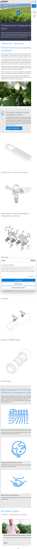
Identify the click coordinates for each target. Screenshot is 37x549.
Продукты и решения (19, 43)
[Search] (33, 2)
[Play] (18, 13)
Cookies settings (18, 283)
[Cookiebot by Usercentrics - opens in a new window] (30, 260)
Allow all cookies (18, 280)
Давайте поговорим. (13, 128)
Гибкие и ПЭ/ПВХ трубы (10, 340)
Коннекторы (6, 381)
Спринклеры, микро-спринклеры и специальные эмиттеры (15, 214)
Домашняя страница (7, 43)
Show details (30, 276)
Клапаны (4, 298)
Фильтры (4, 257)
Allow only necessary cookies (18, 287)
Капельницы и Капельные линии (14, 172)
